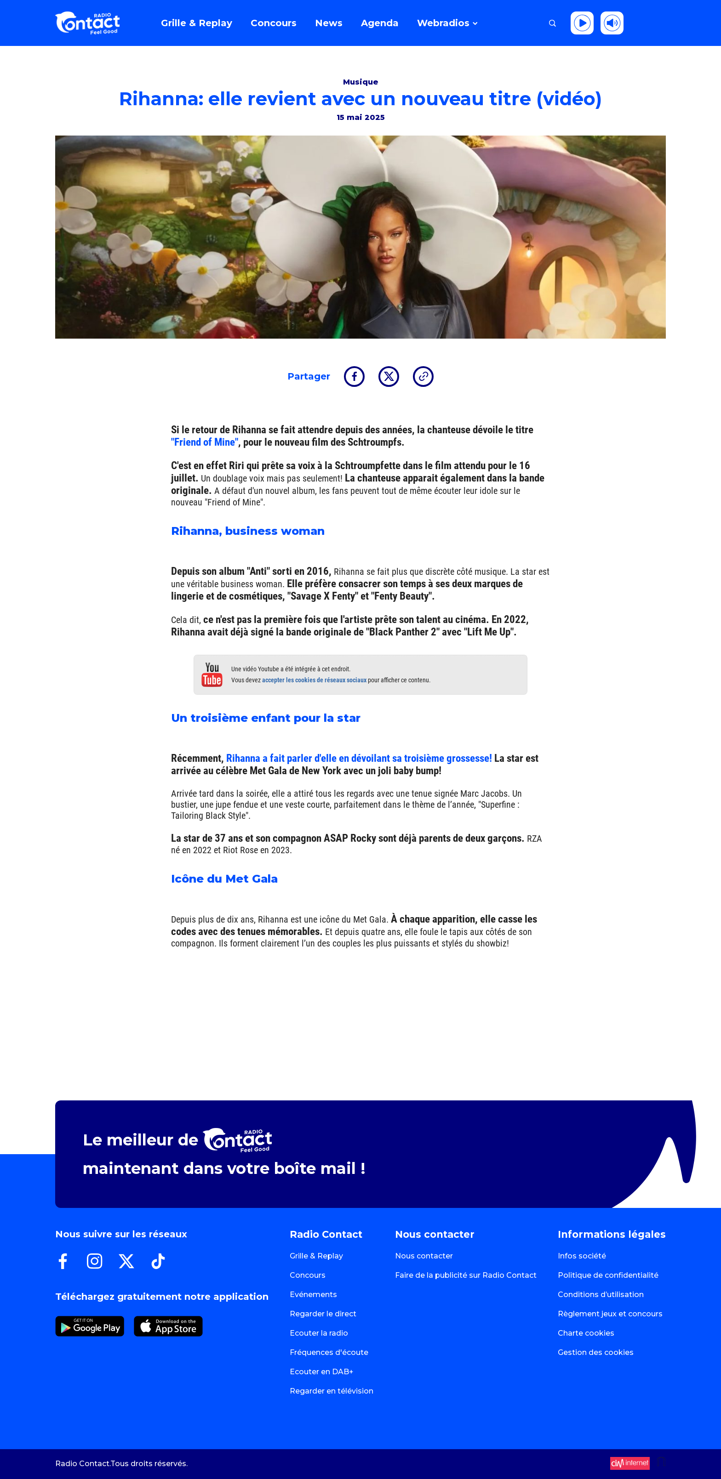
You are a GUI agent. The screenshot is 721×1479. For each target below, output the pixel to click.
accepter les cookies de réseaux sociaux (314, 680)
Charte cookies (586, 1333)
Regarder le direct (323, 1313)
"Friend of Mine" (204, 442)
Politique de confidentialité (608, 1275)
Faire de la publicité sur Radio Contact (466, 1275)
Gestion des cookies (596, 1352)
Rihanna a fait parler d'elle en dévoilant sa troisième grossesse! (359, 758)
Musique (360, 82)
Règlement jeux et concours (610, 1313)
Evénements (313, 1294)
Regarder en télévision (331, 1391)
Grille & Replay (316, 1256)
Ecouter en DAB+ (322, 1371)
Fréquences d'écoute (329, 1352)
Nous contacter (424, 1256)
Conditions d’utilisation (601, 1294)
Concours (308, 1275)
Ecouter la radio (319, 1333)
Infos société (582, 1256)
